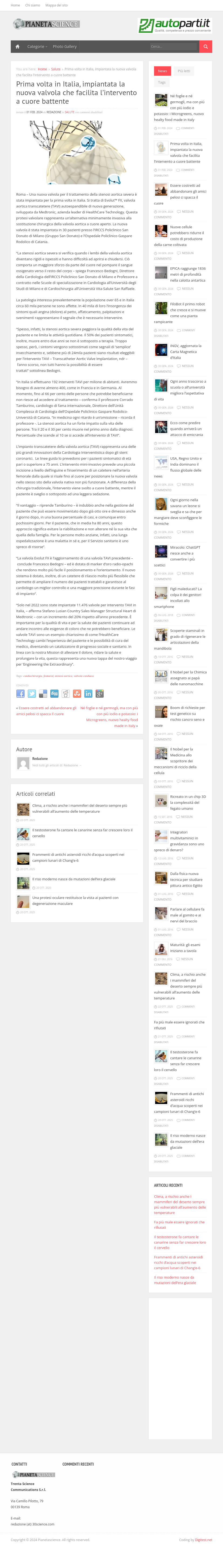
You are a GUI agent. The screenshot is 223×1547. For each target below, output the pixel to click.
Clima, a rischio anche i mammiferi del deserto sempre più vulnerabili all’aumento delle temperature (180, 986)
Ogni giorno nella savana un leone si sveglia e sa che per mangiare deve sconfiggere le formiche (178, 511)
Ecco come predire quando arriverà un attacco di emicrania (186, 428)
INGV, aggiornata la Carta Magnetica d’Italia (185, 351)
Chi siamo (32, 5)
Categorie (37, 46)
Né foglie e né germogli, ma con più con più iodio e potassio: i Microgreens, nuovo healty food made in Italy (179, 108)
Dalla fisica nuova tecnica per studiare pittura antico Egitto (186, 879)
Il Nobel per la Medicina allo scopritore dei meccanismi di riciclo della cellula (175, 761)
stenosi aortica (63, 675)
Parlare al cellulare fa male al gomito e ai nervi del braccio (187, 915)
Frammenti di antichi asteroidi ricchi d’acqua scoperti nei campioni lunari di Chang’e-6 (178, 1262)
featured (48, 675)
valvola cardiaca (84, 675)
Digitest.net (203, 1540)
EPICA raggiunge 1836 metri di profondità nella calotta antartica (188, 274)
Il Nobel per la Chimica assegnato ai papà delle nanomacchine (188, 678)
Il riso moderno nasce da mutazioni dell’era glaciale (74, 879)
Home (15, 5)
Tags (162, 82)
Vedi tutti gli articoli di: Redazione (57, 765)
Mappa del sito (57, 5)
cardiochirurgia (32, 675)
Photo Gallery (65, 46)
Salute (56, 69)
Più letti (184, 70)
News (162, 70)
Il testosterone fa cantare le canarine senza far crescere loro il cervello (180, 1242)
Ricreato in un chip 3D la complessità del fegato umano (188, 802)
